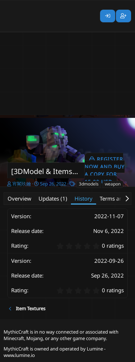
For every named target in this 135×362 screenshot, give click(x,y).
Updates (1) (53, 198)
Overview (19, 198)
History (84, 198)
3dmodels (89, 184)
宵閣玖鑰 (21, 183)
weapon (113, 184)
